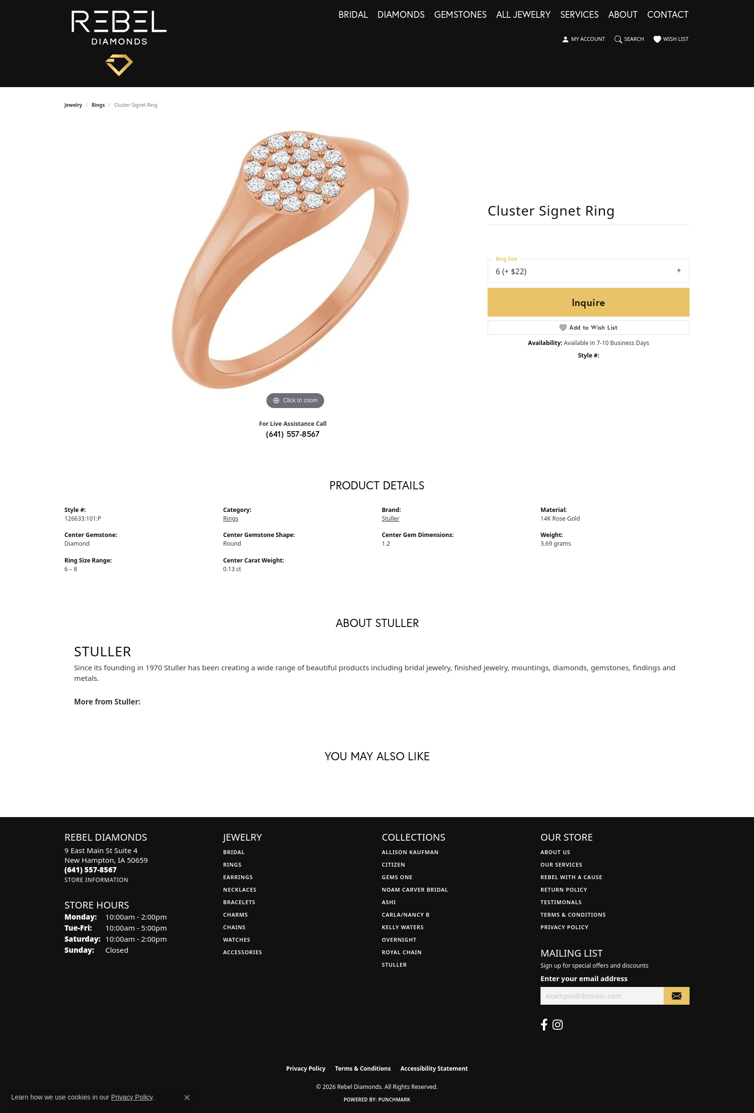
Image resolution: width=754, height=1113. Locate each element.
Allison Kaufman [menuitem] (410, 852)
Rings (98, 105)
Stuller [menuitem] (394, 964)
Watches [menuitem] (237, 939)
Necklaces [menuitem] (240, 889)
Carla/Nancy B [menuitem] (406, 914)
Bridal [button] (353, 15)
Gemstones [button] (460, 15)
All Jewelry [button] (523, 15)
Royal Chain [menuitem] (402, 952)
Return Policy (563, 889)
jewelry (73, 105)
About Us (555, 852)
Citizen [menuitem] (393, 864)
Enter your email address (584, 978)
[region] (295, 267)
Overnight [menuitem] (399, 939)
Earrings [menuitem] (238, 877)
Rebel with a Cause (571, 877)
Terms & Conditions (573, 914)
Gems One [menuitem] (397, 877)
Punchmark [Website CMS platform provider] (394, 1099)
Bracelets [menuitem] (239, 902)
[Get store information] (96, 880)
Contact (668, 15)
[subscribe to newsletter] (677, 996)
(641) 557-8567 (293, 434)
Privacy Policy (564, 927)
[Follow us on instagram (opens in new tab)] (558, 1025)
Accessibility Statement (434, 1068)
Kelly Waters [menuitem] (403, 927)
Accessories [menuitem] (242, 952)
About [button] (623, 15)
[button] (583, 39)
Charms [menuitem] (235, 914)
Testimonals (561, 902)
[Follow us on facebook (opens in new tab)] (544, 1025)
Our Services (561, 864)
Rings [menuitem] (232, 864)
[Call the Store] (90, 869)
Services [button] (579, 15)
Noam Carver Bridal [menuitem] (415, 889)
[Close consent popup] (187, 1097)
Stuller (391, 518)
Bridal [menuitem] (234, 852)
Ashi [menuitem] (389, 902)
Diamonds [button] (401, 15)
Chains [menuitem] (234, 927)
